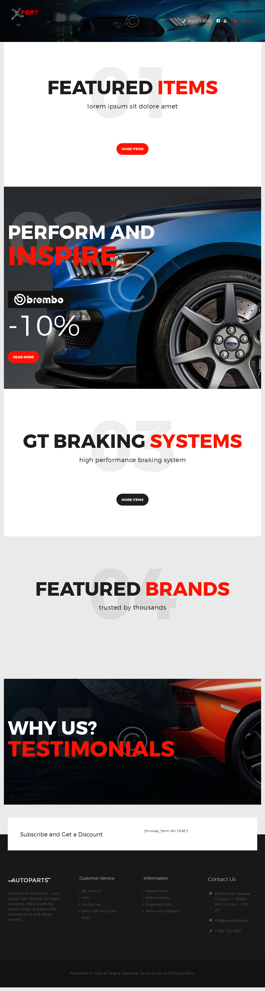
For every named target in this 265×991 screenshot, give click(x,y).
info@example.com (232, 924)
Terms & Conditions (163, 915)
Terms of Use (151, 976)
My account (92, 894)
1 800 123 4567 (228, 934)
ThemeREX (78, 976)
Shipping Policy (160, 908)
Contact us (91, 908)
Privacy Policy (158, 894)
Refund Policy (158, 901)
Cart (85, 901)
